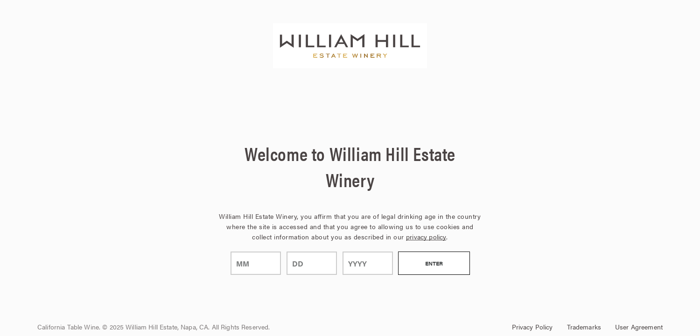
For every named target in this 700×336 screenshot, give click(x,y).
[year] (368, 263)
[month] (256, 263)
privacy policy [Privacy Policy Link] (426, 236)
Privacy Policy (532, 326)
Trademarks (584, 326)
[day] (312, 263)
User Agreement (639, 326)
